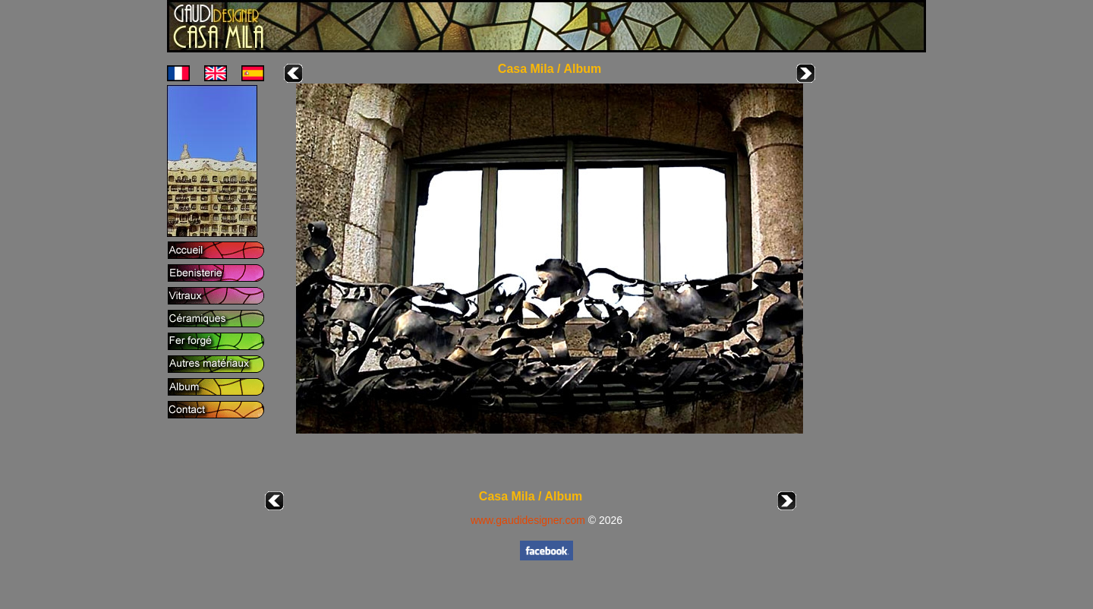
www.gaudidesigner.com (528, 520)
